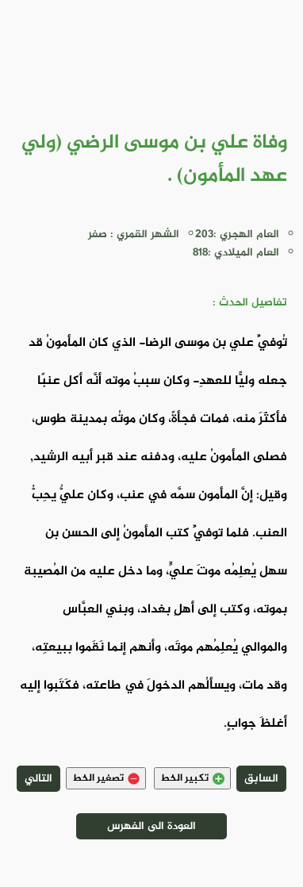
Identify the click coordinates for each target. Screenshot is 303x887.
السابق (261, 779)
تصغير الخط (106, 778)
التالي (38, 779)
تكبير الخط (192, 778)
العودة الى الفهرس (151, 826)
